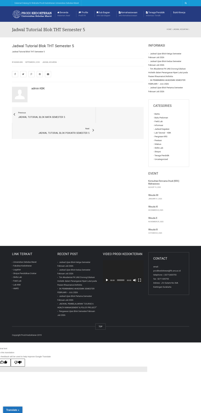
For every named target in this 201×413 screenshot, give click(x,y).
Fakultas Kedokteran (22, 266)
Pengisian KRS (161, 136)
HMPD (16, 288)
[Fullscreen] (139, 280)
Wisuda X (152, 218)
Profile (83, 14)
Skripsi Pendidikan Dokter (24, 273)
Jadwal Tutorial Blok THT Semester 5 (28, 51)
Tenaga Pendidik (155, 14)
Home (169, 29)
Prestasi (158, 140)
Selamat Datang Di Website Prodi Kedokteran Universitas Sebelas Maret (46, 3)
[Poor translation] (18, 363)
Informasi (159, 125)
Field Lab (159, 121)
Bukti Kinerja (179, 12)
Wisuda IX (153, 229)
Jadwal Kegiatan (180, 29)
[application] (123, 271)
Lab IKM (17, 285)
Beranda (63, 14)
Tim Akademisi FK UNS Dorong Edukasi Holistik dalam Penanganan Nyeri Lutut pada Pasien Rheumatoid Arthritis (168, 73)
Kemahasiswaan (128, 14)
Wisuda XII (153, 195)
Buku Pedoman (161, 117)
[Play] (107, 280)
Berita (157, 114)
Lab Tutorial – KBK (163, 133)
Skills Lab (159, 148)
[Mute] (134, 280)
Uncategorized (161, 159)
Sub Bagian (103, 14)
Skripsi (158, 151)
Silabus (158, 144)
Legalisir (17, 269)
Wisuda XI (153, 206)
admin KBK (38, 88)
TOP (100, 326)
